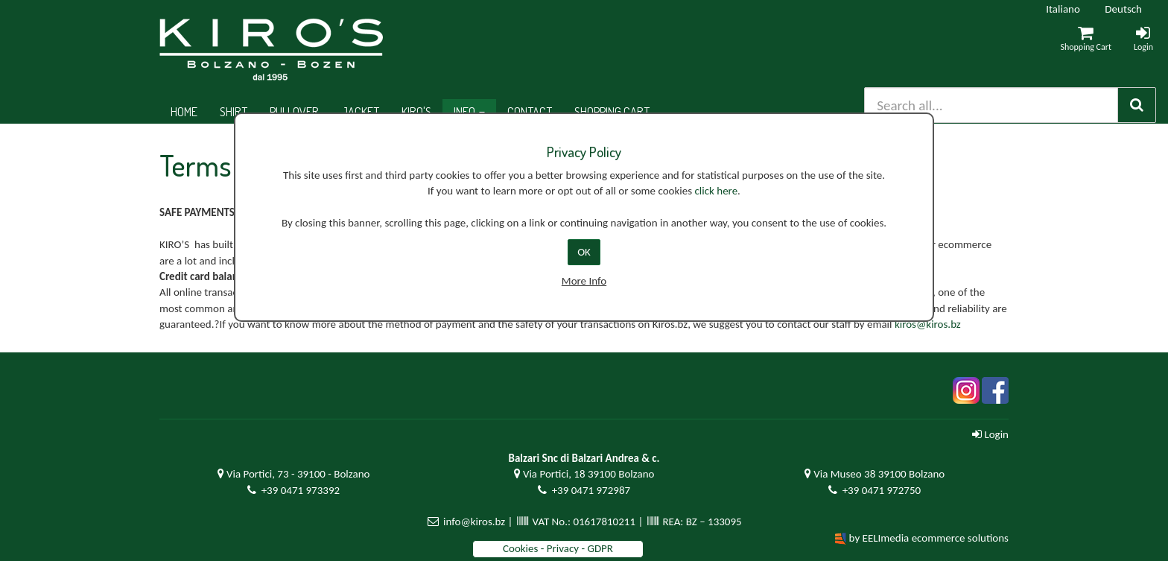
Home (184, 111)
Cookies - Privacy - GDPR (558, 548)
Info (469, 111)
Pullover (294, 111)
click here (715, 190)
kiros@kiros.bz (928, 324)
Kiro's (416, 111)
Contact (529, 111)
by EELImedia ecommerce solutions (929, 538)
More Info (584, 281)
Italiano (1063, 9)
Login (990, 434)
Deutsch (1123, 9)
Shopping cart (612, 111)
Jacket (360, 111)
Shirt (233, 111)
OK (584, 252)
